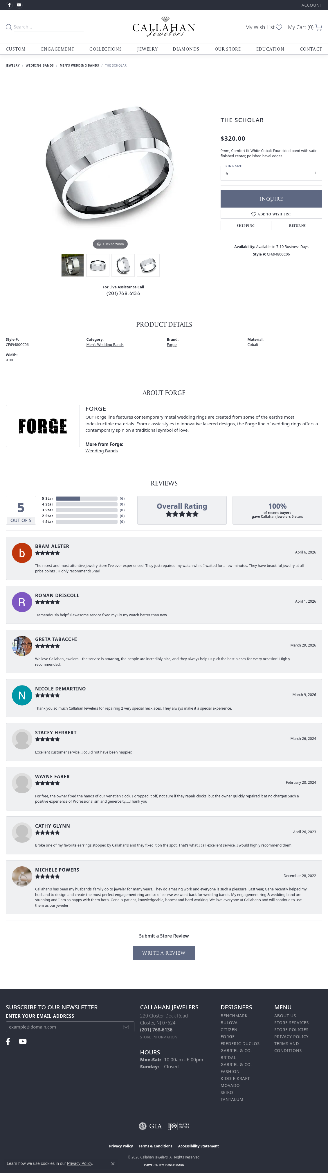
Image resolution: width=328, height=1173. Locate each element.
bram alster (52, 546)
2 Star (47, 515)
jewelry (13, 65)
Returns (297, 225)
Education (270, 49)
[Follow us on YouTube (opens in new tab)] (19, 5)
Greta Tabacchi (56, 639)
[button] (311, 5)
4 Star (47, 504)
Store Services (291, 1022)
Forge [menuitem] (228, 1036)
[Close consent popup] (113, 1163)
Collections (105, 49)
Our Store (228, 49)
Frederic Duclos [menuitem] (240, 1043)
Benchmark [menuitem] (234, 1015)
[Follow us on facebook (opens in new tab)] (9, 5)
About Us (285, 1015)
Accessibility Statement (198, 1146)
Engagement (57, 49)
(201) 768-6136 (123, 293)
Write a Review (163, 952)
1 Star (47, 521)
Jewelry (147, 49)
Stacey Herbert (56, 732)
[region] (110, 163)
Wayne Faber (52, 776)
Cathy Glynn (52, 826)
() (122, 498)
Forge (171, 344)
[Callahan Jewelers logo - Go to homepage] (164, 27)
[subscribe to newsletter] (126, 1027)
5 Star (47, 498)
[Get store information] (159, 1037)
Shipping (246, 225)
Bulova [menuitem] (229, 1022)
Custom (16, 49)
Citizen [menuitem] (229, 1029)
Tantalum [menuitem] (232, 1099)
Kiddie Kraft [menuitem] (235, 1078)
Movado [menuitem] (230, 1085)
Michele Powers (57, 870)
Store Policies (291, 1029)
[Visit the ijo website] (179, 1126)
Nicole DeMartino (60, 688)
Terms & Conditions (155, 1146)
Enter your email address (40, 1016)
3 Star (47, 510)
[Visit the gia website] (150, 1126)
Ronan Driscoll (57, 595)
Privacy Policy (291, 1036)
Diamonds (186, 49)
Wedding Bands (40, 65)
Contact (311, 49)
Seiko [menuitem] (227, 1092)
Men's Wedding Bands (79, 65)
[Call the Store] (156, 1029)
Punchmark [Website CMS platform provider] (174, 1165)
